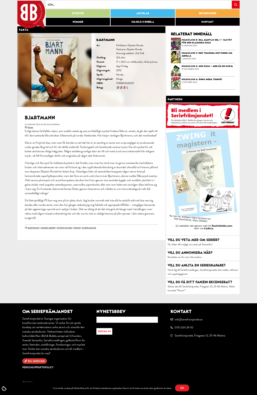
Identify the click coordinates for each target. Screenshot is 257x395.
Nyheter (78, 13)
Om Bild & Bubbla (142, 21)
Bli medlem (36, 361)
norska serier (48, 227)
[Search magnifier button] (236, 5)
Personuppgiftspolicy (37, 367)
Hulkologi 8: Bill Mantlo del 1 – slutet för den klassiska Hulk (207, 41)
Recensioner (207, 13)
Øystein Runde (64, 227)
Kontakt (207, 21)
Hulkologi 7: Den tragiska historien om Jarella (207, 54)
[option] (91, 70)
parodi (77, 227)
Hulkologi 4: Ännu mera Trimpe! (202, 79)
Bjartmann (33, 227)
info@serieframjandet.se (188, 319)
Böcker (30, 127)
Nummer (78, 21)
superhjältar (89, 227)
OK (182, 388)
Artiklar (143, 13)
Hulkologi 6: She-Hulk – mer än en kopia (207, 66)
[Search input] (139, 4)
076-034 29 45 (184, 327)
